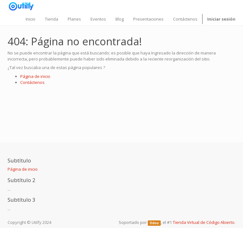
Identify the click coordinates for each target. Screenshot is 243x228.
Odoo (154, 223)
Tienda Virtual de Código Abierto (203, 222)
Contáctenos (32, 82)
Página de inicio (35, 76)
